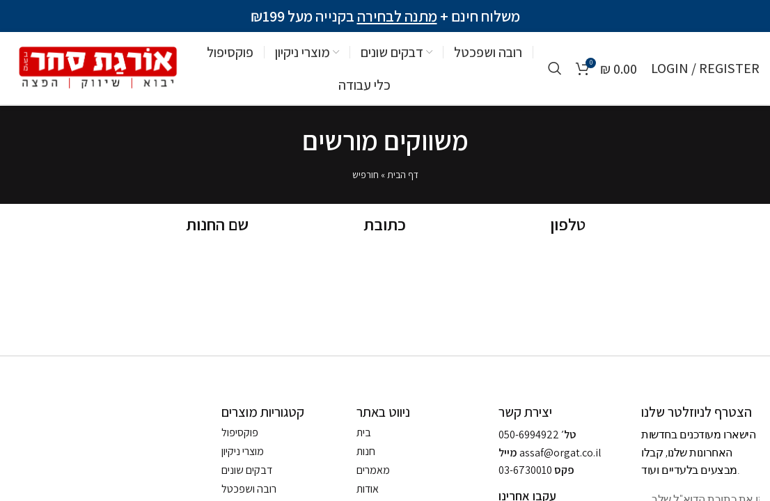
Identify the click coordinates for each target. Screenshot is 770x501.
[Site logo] (95, 67)
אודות (367, 489)
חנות (365, 452)
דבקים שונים (246, 470)
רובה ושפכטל (248, 489)
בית (363, 433)
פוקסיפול (239, 433)
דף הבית (402, 174)
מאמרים (373, 470)
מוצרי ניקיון (242, 452)
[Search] (555, 68)
